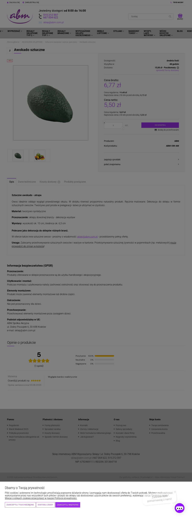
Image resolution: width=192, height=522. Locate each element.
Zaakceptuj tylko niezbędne (20, 505)
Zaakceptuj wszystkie (68, 505)
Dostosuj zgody (45, 505)
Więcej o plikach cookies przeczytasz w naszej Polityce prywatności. (41, 498)
